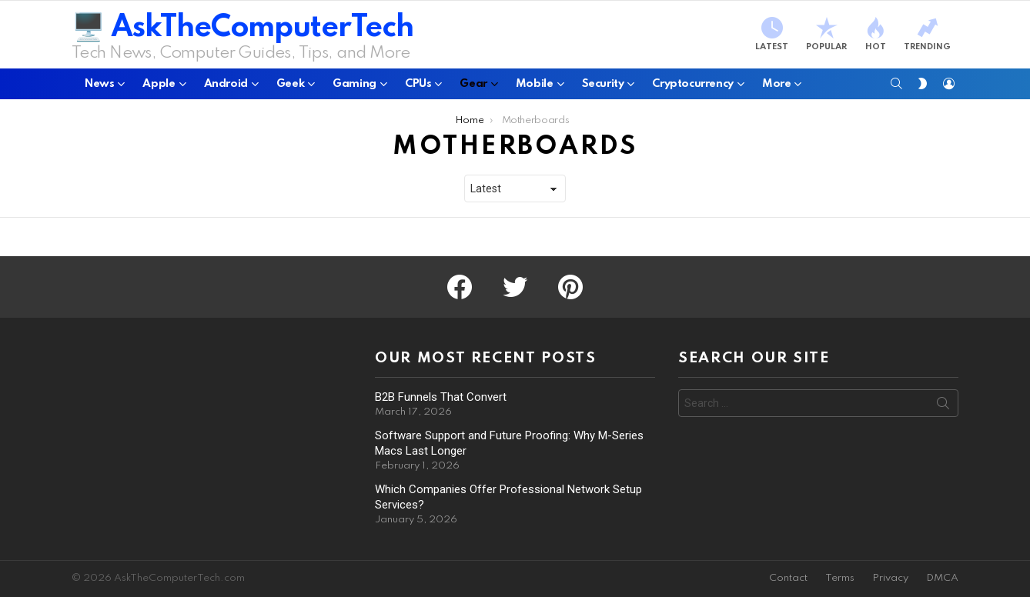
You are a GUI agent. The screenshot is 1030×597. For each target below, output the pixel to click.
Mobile (534, 83)
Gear (473, 83)
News (99, 83)
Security (603, 83)
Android (226, 83)
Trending (927, 34)
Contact (788, 578)
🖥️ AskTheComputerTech (242, 28)
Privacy (890, 578)
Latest (771, 34)
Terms (839, 578)
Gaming (354, 83)
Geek (290, 83)
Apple (158, 83)
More (776, 83)
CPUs (418, 83)
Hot (875, 34)
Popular (826, 34)
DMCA (942, 578)
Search (943, 406)
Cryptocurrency (693, 83)
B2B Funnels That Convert (441, 397)
